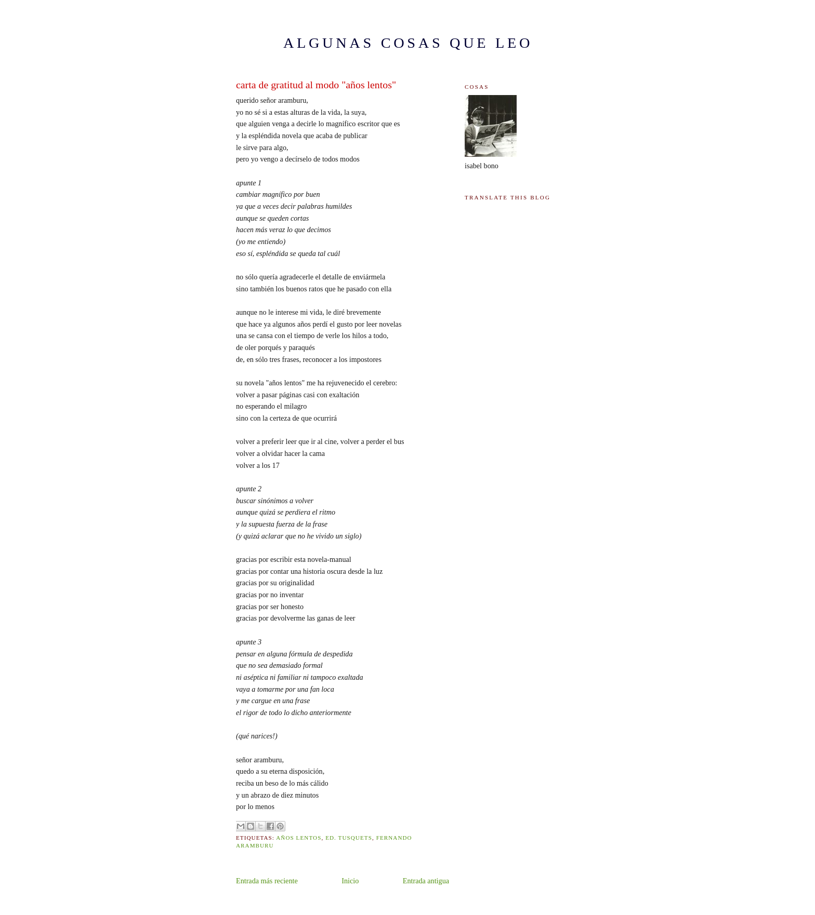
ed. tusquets (348, 838)
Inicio (350, 881)
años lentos (298, 838)
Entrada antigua (426, 881)
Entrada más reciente (267, 881)
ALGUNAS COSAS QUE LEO (408, 43)
